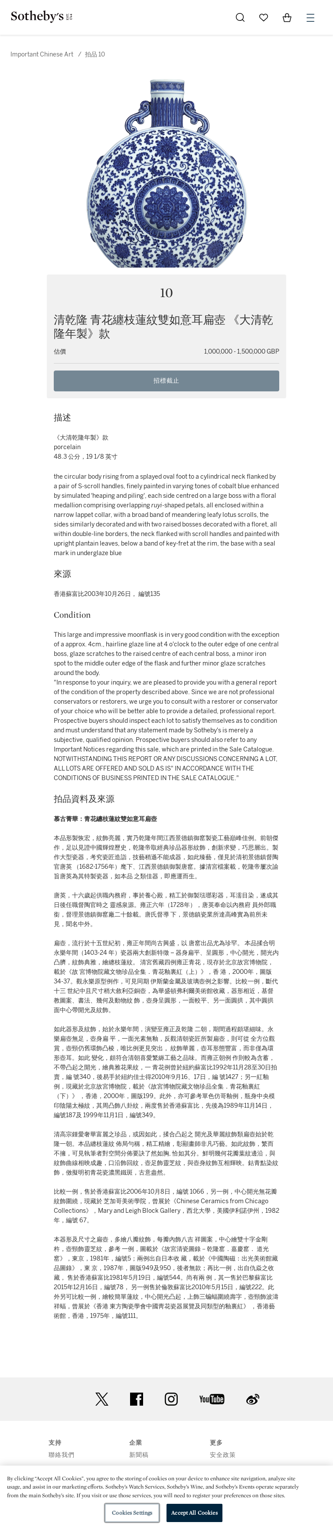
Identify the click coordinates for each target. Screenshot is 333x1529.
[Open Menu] (310, 17)
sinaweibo (252, 1399)
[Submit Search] (240, 17)
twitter (101, 1399)
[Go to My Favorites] (263, 17)
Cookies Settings (132, 1512)
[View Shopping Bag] (287, 17)
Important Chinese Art (41, 54)
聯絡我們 (62, 1455)
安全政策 (223, 1455)
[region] (166, 1497)
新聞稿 (139, 1455)
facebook (136, 1399)
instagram (171, 1399)
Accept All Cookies (194, 1512)
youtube (212, 1399)
